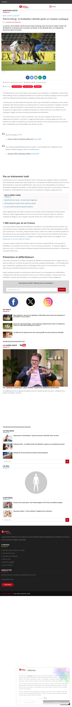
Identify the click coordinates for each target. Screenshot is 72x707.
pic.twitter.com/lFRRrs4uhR (30, 149)
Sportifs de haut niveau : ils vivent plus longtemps (20, 200)
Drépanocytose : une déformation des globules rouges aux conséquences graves (39, 444)
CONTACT (4, 2)
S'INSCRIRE (7, 584)
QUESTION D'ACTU (10, 11)
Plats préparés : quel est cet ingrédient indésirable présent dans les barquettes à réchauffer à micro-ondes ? (39, 316)
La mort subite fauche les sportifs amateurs (18, 207)
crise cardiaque (28, 86)
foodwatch (37, 86)
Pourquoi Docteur (7, 593)
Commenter (41, 82)
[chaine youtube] (23, 346)
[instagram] (50, 302)
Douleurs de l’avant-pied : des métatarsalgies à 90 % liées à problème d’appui (38, 502)
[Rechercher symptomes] (67, 520)
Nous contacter (8, 565)
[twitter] (33, 301)
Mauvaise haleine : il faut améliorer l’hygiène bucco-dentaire (32, 511)
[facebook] (16, 302)
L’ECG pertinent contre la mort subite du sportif (20, 203)
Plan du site (6, 559)
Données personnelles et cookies (14, 550)
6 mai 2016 (37, 139)
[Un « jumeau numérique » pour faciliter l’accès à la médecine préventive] (36, 368)
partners (30, 675)
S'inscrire (62, 289)
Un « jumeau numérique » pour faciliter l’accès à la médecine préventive (31, 387)
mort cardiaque (17, 86)
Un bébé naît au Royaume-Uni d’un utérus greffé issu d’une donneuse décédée (38, 332)
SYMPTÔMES (8, 498)
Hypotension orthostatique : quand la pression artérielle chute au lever (36, 435)
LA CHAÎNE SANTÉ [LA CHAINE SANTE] (10, 345)
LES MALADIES (8, 431)
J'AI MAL (6, 466)
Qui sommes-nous (9, 553)
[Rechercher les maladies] (67, 461)
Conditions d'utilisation (10, 556)
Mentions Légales (8, 562)
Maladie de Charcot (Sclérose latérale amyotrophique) (30, 453)
